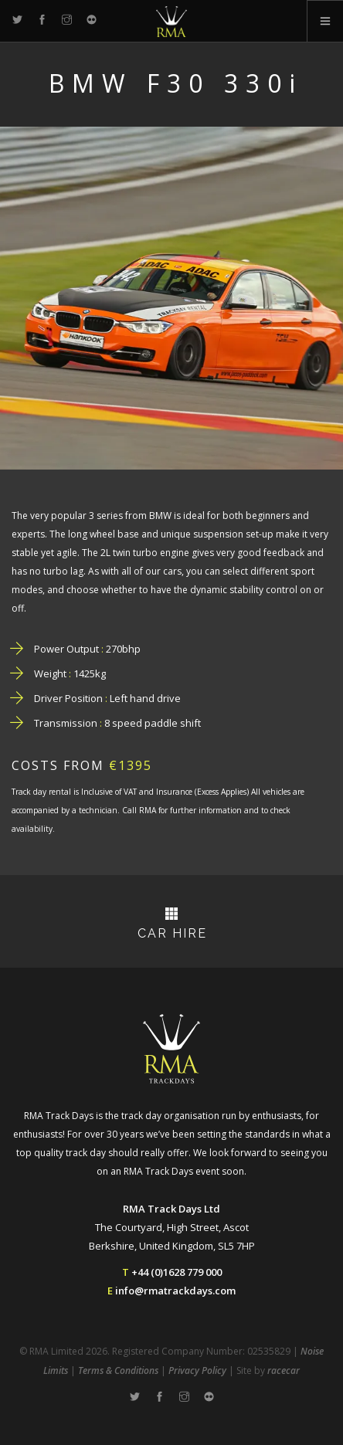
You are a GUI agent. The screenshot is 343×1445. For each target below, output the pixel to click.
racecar (283, 1370)
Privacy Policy (197, 1370)
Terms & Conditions (118, 1370)
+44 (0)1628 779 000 (176, 1272)
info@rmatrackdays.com (175, 1290)
